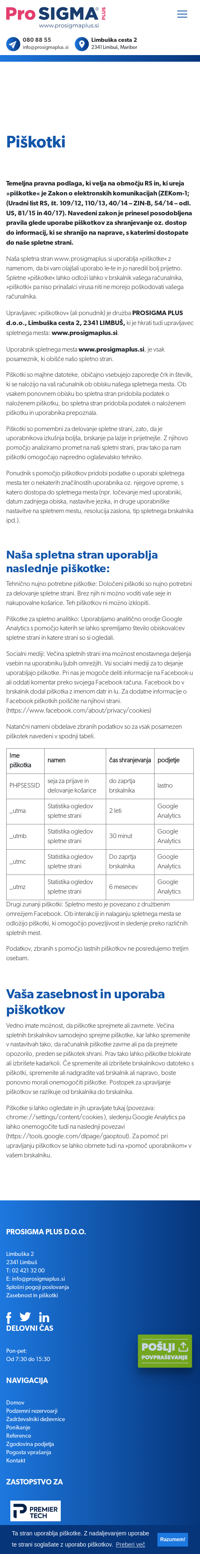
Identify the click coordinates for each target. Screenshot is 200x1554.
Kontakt (15, 1461)
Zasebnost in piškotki (32, 1296)
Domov (15, 1403)
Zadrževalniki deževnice (35, 1419)
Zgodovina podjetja (30, 1444)
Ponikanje (18, 1428)
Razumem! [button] (173, 1539)
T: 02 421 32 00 (25, 1271)
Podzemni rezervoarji (31, 1411)
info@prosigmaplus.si (46, 47)
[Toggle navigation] (182, 14)
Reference (18, 1436)
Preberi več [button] (130, 1544)
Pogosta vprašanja (28, 1452)
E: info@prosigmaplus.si (35, 1279)
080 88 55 (37, 40)
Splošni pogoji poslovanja (37, 1287)
